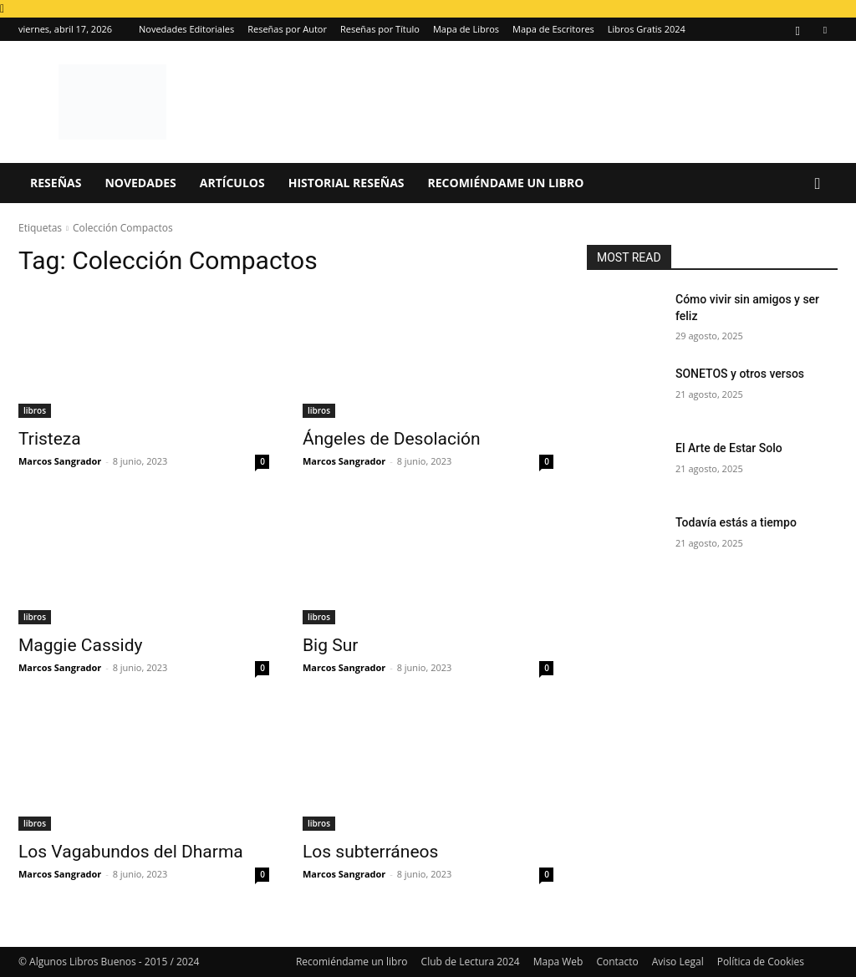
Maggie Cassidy (80, 645)
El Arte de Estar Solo (728, 448)
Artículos (232, 183)
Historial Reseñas (346, 183)
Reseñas (55, 183)
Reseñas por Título (380, 29)
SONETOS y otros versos (739, 373)
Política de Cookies (760, 961)
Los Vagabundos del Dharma (130, 852)
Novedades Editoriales (186, 29)
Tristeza (49, 439)
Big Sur (330, 645)
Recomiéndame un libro (506, 183)
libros (34, 410)
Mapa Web (558, 961)
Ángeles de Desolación (392, 439)
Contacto (617, 961)
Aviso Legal (678, 961)
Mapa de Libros (466, 29)
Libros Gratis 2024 (646, 29)
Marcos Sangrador (59, 461)
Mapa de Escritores (553, 29)
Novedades (140, 183)
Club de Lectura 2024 (470, 961)
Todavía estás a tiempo (736, 522)
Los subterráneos (370, 852)
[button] (817, 184)
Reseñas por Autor (287, 29)
